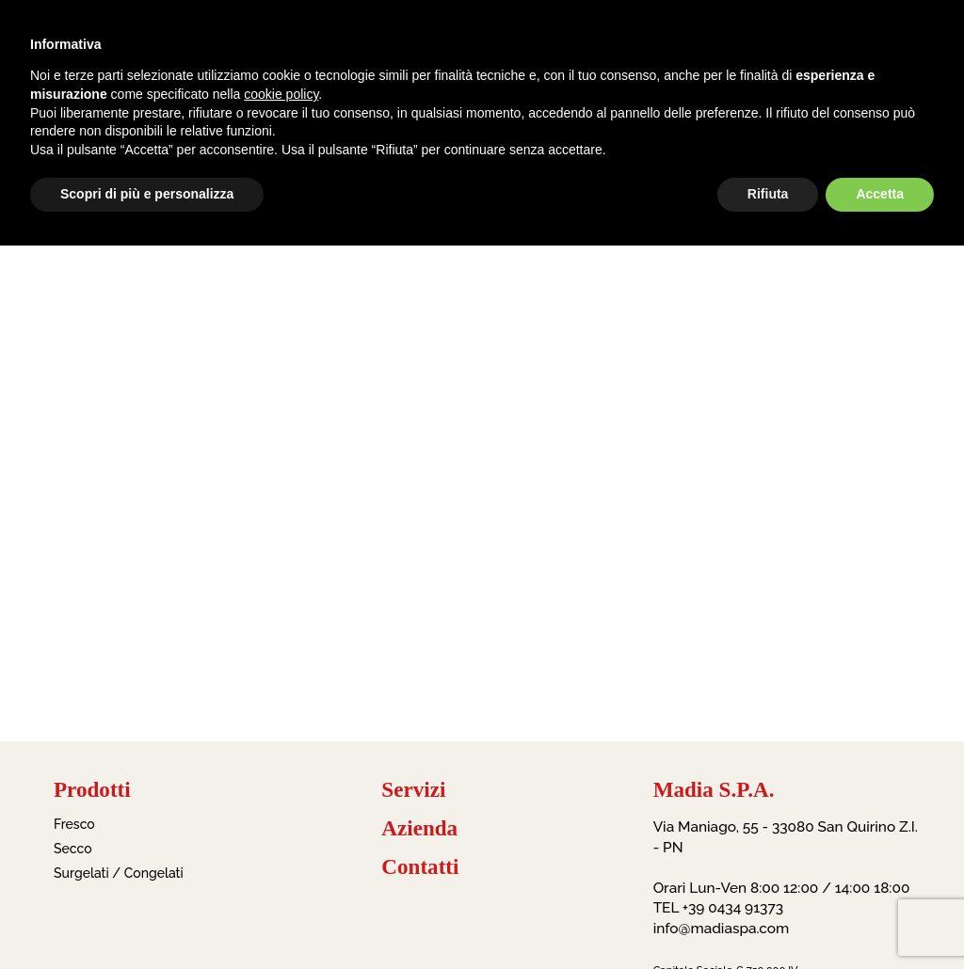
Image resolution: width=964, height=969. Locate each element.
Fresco (74, 824)
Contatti (419, 867)
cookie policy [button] (281, 94)
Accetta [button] (880, 193)
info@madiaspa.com (721, 928)
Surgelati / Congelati (119, 873)
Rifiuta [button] (768, 193)
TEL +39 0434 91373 (718, 907)
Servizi (413, 790)
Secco (73, 848)
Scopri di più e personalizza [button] (146, 193)
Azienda (419, 828)
